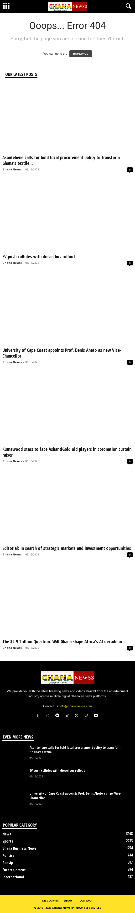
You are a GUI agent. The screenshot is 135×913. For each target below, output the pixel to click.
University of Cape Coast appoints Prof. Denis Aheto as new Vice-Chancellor (61, 353)
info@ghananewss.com (76, 706)
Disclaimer (50, 900)
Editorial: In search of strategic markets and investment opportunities (66, 548)
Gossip (7, 862)
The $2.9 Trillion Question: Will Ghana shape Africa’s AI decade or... (64, 642)
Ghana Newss (12, 169)
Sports (7, 841)
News (6, 834)
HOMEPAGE (80, 53)
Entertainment (14, 869)
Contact (86, 900)
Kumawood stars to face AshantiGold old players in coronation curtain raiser (66, 452)
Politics (8, 855)
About (69, 900)
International (13, 877)
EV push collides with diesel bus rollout (38, 256)
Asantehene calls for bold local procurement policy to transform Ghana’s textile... (61, 160)
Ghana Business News (19, 848)
